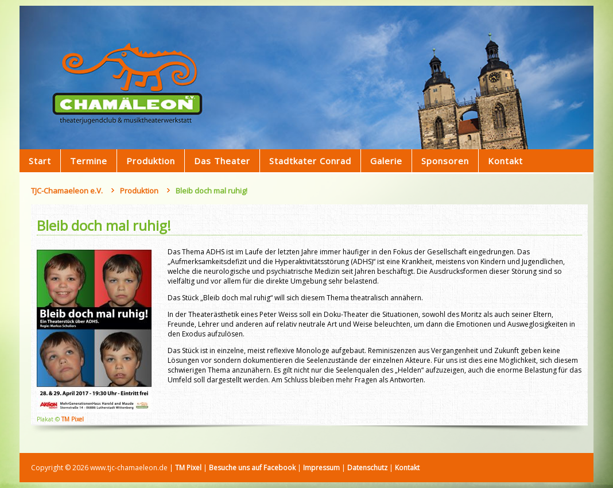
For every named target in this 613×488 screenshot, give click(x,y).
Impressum (321, 467)
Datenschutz (367, 467)
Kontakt (407, 467)
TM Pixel (72, 419)
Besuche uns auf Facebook (252, 467)
